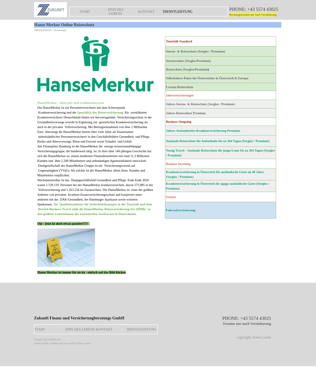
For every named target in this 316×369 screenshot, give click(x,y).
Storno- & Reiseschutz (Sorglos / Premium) (195, 51)
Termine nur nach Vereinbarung (247, 324)
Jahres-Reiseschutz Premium (186, 113)
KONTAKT (146, 11)
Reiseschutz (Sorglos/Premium (187, 69)
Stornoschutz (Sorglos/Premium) (188, 61)
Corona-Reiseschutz (179, 87)
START (85, 11)
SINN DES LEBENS (116, 11)
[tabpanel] (256, 12)
